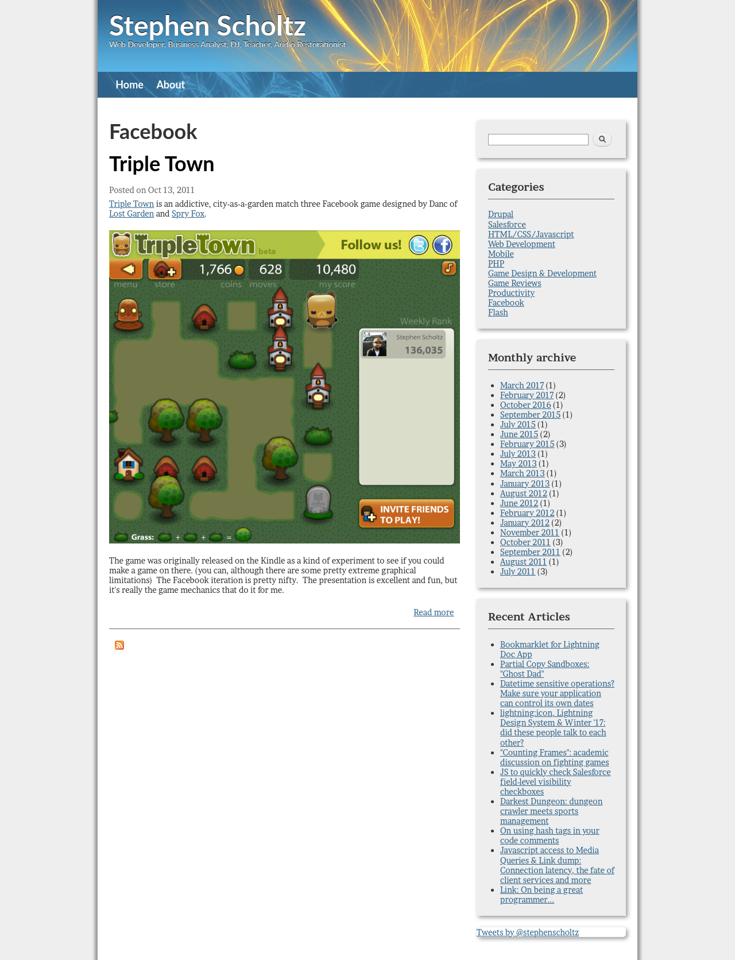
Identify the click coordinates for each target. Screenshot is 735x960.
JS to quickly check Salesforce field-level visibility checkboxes (555, 781)
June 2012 (519, 503)
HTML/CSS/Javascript (531, 234)
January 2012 (525, 522)
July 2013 (518, 453)
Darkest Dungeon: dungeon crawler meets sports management (551, 811)
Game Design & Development (542, 273)
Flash (498, 312)
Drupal (500, 214)
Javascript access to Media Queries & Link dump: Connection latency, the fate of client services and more (557, 864)
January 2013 (525, 483)
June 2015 (519, 434)
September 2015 (530, 414)
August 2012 (523, 493)
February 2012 (527, 513)
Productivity (511, 293)
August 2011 (523, 561)
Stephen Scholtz (207, 25)
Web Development (521, 244)
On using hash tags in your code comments (549, 835)
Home (129, 84)
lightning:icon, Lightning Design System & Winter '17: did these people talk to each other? (553, 727)
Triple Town (162, 163)
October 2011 (525, 542)
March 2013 (522, 473)
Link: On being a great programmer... (541, 894)
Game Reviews (514, 283)
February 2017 (527, 395)
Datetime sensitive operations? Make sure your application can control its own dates (557, 693)
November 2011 (529, 532)
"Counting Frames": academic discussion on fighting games (554, 757)
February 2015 (527, 444)
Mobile (501, 254)
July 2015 (518, 424)
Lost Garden (131, 213)
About (170, 84)
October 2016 (525, 405)
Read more (433, 612)
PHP (496, 263)
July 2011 (518, 571)
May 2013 (518, 463)
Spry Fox (188, 213)
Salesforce (507, 224)
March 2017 (522, 385)
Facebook (506, 302)
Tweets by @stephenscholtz (528, 932)
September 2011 (530, 552)
